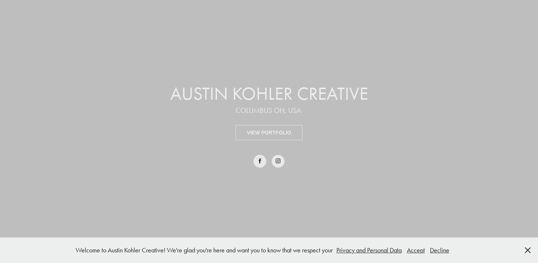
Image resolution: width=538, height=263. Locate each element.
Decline (439, 250)
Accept (416, 250)
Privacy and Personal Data (369, 250)
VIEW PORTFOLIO (269, 133)
